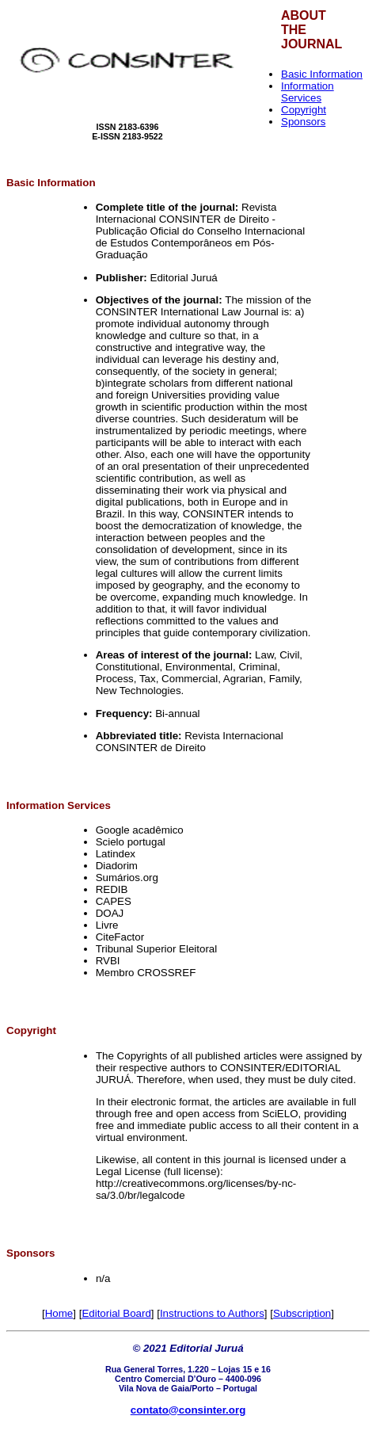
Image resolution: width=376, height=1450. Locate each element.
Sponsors (303, 122)
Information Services (307, 92)
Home (59, 1313)
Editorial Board (116, 1313)
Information (66, 183)
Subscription (302, 1313)
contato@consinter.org (188, 1410)
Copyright (303, 110)
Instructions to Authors (212, 1313)
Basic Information (322, 74)
